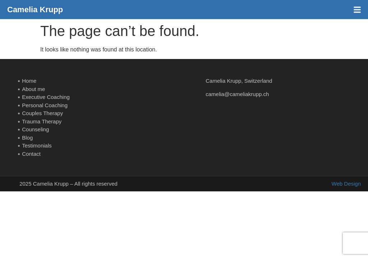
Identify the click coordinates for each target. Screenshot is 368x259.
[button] (357, 9)
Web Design (346, 184)
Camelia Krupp (35, 9)
